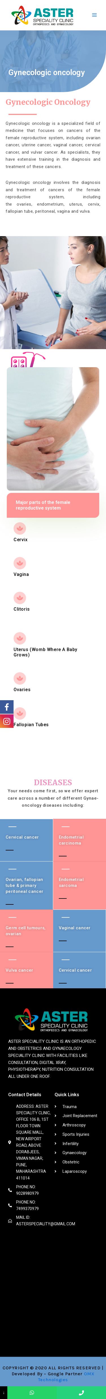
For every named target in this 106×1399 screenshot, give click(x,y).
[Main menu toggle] (94, 15)
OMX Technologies (66, 1376)
